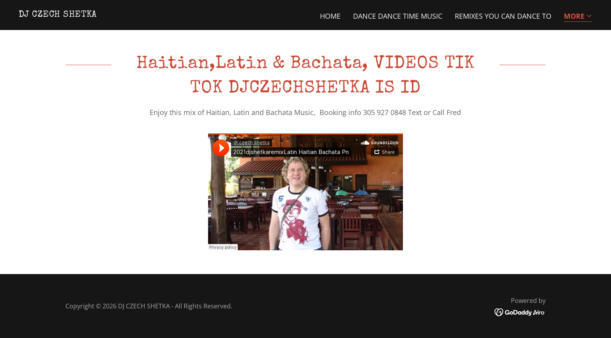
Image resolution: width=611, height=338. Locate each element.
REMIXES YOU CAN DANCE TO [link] (503, 16)
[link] (58, 14)
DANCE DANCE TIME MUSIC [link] (397, 16)
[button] (578, 16)
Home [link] (330, 16)
